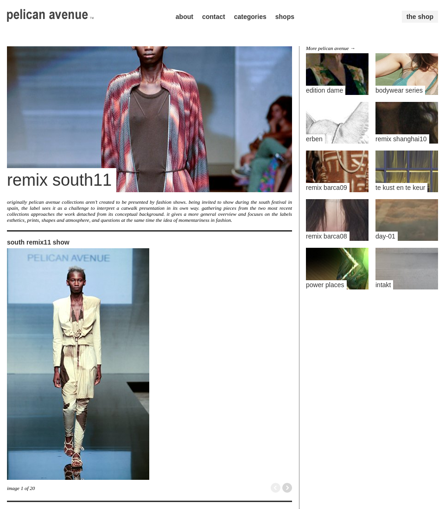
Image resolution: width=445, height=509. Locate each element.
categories (250, 16)
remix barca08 (326, 236)
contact (213, 16)
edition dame (324, 90)
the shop (420, 16)
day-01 (385, 236)
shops (284, 16)
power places (325, 285)
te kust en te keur (400, 187)
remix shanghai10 (401, 139)
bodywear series (399, 90)
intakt (383, 285)
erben (314, 139)
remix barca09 (326, 187)
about (184, 16)
